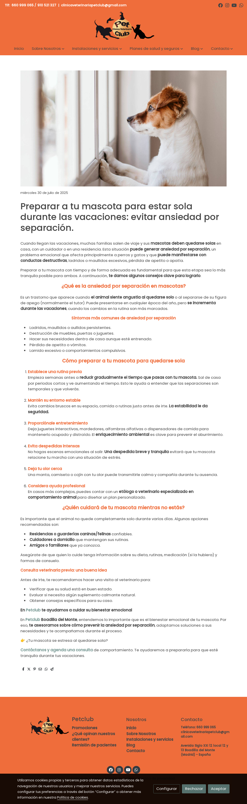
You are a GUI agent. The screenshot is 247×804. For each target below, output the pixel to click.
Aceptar (218, 788)
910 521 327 (46, 5)
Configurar (166, 788)
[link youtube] (234, 5)
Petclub (33, 610)
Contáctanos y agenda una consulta (57, 650)
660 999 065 (23, 5)
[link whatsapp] (241, 5)
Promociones (84, 728)
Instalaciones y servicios (149, 739)
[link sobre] (41, 726)
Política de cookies (72, 797)
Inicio (131, 728)
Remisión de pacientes (94, 745)
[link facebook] (220, 5)
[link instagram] (227, 5)
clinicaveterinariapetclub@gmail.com (94, 5)
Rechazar (194, 788)
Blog (130, 745)
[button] (48, 48)
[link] (123, 26)
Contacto (135, 750)
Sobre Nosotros (141, 733)
